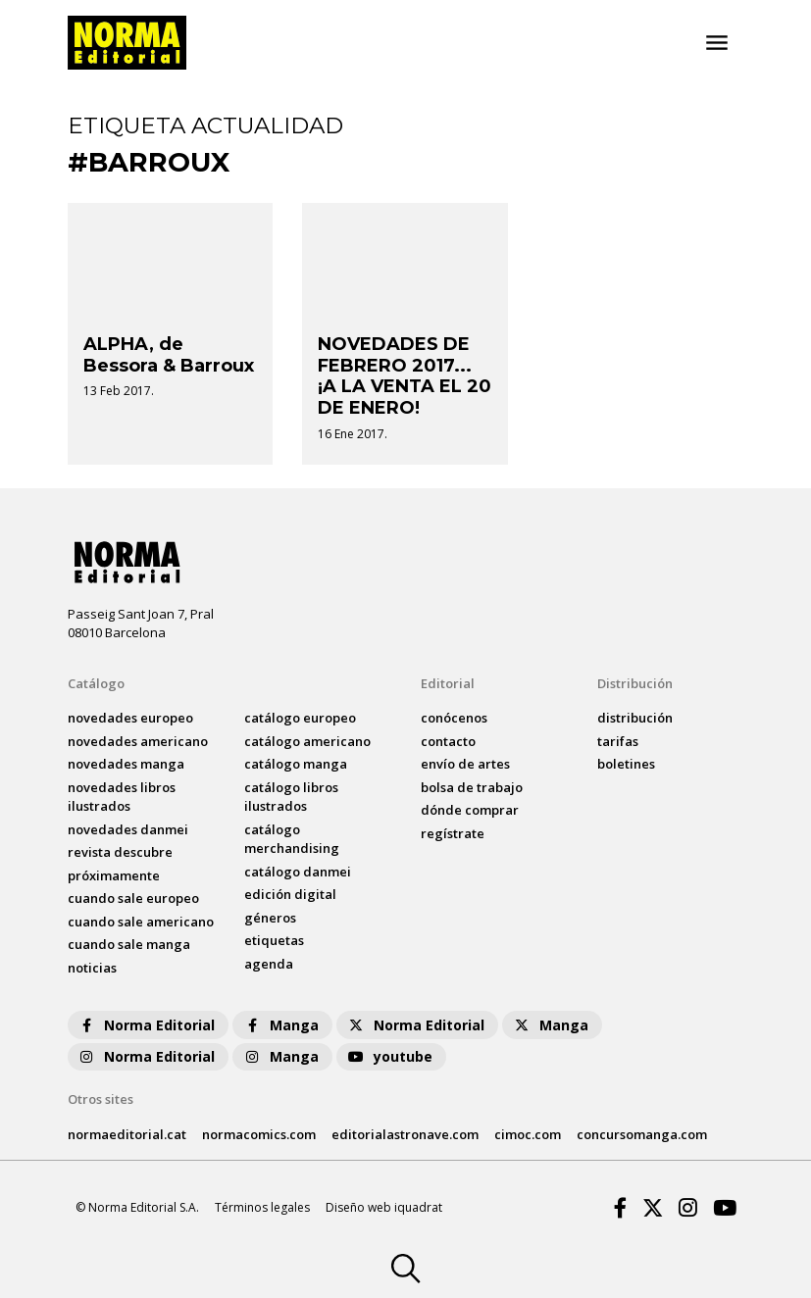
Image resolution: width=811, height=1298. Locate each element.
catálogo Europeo (300, 717)
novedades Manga (126, 764)
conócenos (454, 717)
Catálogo (96, 683)
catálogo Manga (295, 764)
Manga (280, 1025)
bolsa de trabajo (472, 787)
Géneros (270, 917)
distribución (635, 717)
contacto (448, 741)
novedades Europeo (130, 717)
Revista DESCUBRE (120, 852)
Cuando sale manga (129, 944)
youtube (389, 1056)
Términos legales (262, 1207)
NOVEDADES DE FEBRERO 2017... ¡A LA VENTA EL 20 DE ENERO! (404, 376)
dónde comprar (470, 810)
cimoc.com (527, 1134)
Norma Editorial (145, 1025)
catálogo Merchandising (291, 839)
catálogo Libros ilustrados (291, 797)
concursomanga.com (642, 1134)
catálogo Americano (307, 741)
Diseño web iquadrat (384, 1207)
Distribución (635, 683)
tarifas (617, 741)
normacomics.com (259, 1134)
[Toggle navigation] (716, 43)
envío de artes (465, 764)
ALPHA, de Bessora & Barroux (168, 354)
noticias (92, 967)
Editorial (448, 683)
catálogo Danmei (297, 871)
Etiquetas (274, 940)
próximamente (114, 875)
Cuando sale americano (141, 921)
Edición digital (290, 894)
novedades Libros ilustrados (122, 797)
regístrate (452, 833)
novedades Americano (138, 741)
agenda (268, 964)
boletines (626, 764)
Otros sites (100, 1099)
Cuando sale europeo (133, 898)
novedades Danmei (128, 829)
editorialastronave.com (405, 1134)
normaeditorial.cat (127, 1134)
